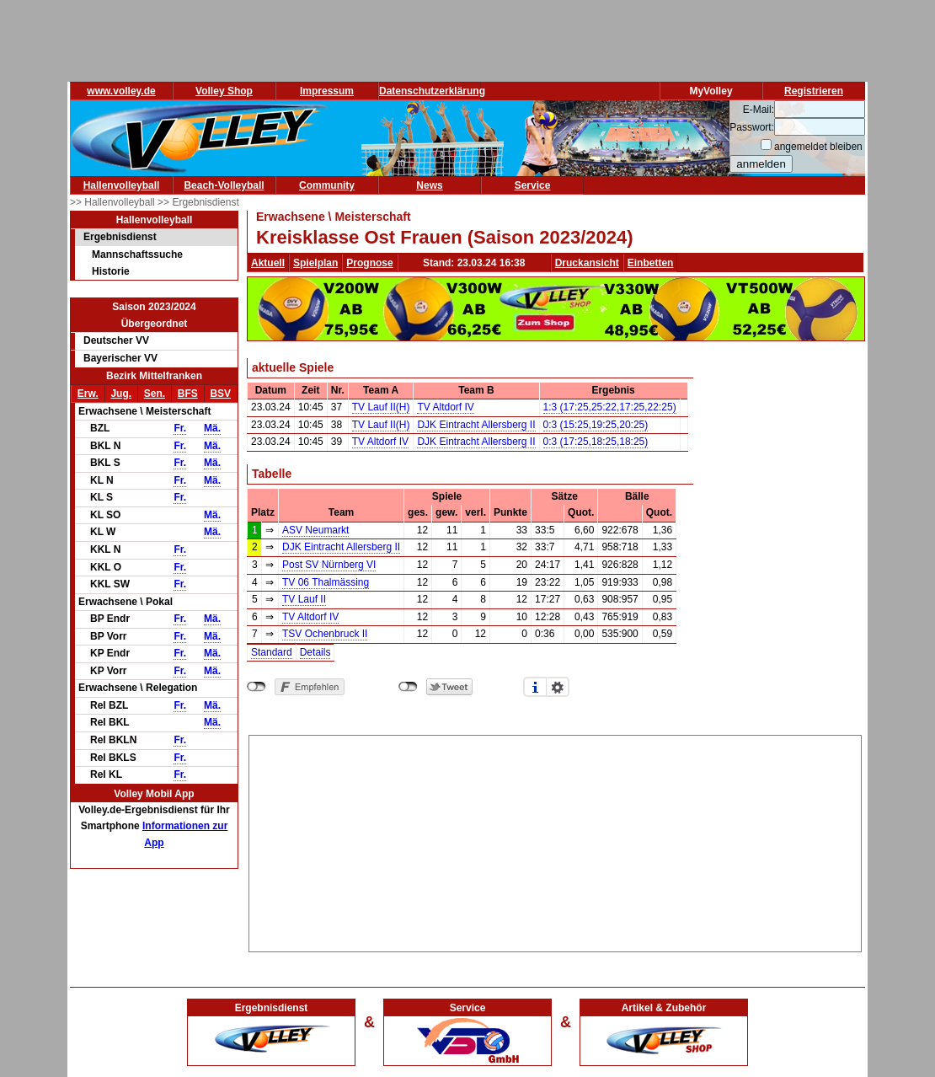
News (429, 185)
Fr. (180, 428)
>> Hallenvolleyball (114, 202)
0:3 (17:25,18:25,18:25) (596, 441)
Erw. (88, 393)
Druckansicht (587, 263)
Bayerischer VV (120, 358)
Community (327, 185)
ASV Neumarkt (315, 530)
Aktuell (268, 263)
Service (533, 185)
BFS (188, 393)
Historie (111, 271)
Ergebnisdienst (120, 237)
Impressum (327, 91)
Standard (271, 652)
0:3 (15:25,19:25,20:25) (596, 425)
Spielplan (315, 263)
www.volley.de (121, 91)
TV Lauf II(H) (381, 407)
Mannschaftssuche (137, 254)
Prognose (369, 263)
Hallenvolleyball (121, 185)
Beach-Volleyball (224, 185)
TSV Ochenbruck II (324, 634)
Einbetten (651, 263)
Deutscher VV (116, 340)
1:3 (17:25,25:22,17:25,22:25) (609, 407)
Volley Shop (224, 91)
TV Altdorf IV (445, 407)
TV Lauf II (304, 599)
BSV (220, 393)
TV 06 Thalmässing (325, 582)
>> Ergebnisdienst (198, 202)
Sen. (154, 393)
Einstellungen (557, 687)
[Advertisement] (555, 841)
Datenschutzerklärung (432, 91)
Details (315, 652)
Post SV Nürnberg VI (329, 565)
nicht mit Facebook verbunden (256, 687)
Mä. (212, 428)
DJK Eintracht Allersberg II (476, 425)
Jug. (120, 393)
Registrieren (813, 91)
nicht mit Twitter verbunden (408, 687)
